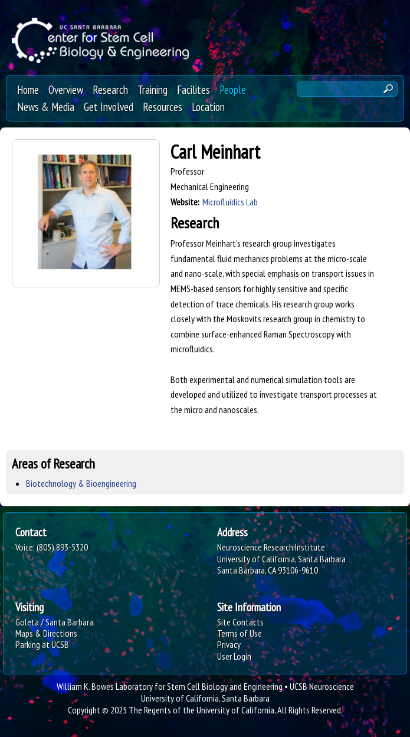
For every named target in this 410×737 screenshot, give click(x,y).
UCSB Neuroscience (322, 686)
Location (208, 106)
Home (28, 89)
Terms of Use (239, 633)
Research (110, 89)
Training (152, 89)
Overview (65, 89)
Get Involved (108, 106)
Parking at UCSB (42, 644)
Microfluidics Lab (230, 202)
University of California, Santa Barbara (205, 698)
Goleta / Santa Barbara (54, 622)
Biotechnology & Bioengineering (81, 483)
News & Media (45, 106)
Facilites (193, 89)
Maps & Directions (46, 633)
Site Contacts (240, 622)
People (232, 89)
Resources (162, 106)
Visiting (29, 607)
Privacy (229, 644)
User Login (234, 656)
